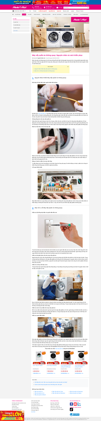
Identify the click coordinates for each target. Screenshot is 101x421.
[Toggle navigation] (19, 11)
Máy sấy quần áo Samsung (76, 391)
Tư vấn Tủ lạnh (16, 27)
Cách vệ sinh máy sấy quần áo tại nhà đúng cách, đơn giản (48, 384)
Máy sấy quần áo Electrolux (58, 393)
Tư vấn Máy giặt (16, 30)
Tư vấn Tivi (15, 22)
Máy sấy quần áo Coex (57, 391)
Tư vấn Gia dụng (16, 33)
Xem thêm (33, 411)
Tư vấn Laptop (16, 39)
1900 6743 (58, 406)
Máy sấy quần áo (39, 391)
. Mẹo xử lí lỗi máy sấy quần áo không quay (44, 70)
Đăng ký (87, 5)
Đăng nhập (83, 5)
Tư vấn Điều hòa (16, 24)
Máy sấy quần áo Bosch (40, 394)
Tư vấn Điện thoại (17, 36)
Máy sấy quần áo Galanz (75, 393)
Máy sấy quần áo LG (39, 393)
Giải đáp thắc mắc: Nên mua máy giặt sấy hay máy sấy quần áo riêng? (51, 382)
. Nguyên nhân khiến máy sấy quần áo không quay (45, 68)
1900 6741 (52, 406)
